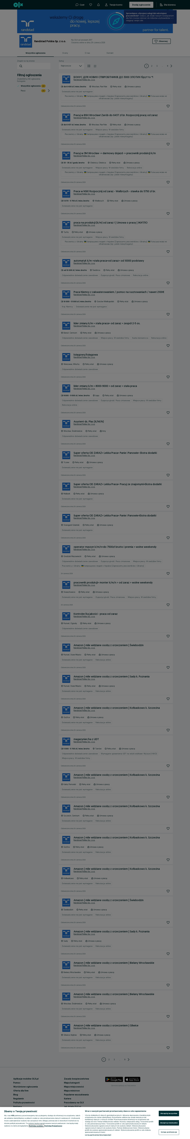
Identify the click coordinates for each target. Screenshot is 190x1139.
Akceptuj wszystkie (168, 1113)
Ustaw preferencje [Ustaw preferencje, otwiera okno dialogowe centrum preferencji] (169, 1132)
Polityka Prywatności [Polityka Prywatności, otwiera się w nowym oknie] (53, 1126)
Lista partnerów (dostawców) (98, 1135)
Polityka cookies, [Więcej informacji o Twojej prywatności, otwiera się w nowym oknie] (36, 1126)
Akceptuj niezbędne (169, 1123)
